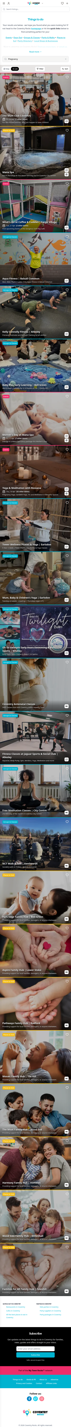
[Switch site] (42, 3)
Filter (40, 64)
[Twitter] (35, 1394)
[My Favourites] (62, 3)
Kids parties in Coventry (49, 1302)
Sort (65, 64)
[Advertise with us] (67, 3)
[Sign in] (8, 3)
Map (6, 64)
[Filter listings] (35, 54)
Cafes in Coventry (13, 1306)
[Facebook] (29, 1394)
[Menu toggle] (3, 3)
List (15, 64)
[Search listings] (35, 9)
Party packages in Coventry (50, 1310)
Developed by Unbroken (35, 1423)
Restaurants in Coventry (15, 1302)
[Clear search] (65, 54)
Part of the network (35, 1365)
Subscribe (35, 1350)
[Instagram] (41, 1394)
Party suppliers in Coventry (50, 1306)
